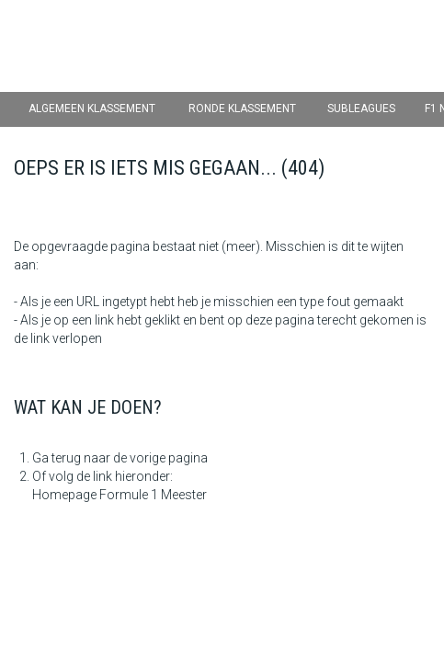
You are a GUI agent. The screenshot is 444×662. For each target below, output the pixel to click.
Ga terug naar (71, 458)
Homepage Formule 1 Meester (119, 494)
